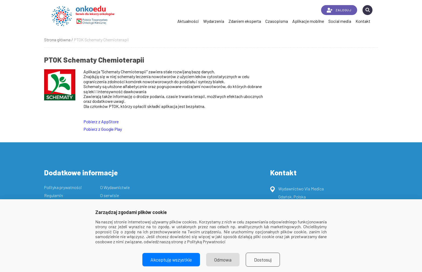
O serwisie (109, 195)
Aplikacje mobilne (308, 21)
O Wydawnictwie (115, 187)
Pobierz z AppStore (101, 121)
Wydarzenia (213, 21)
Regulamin (53, 195)
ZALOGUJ (339, 10)
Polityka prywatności (63, 187)
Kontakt (363, 21)
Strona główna (57, 39)
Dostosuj (263, 260)
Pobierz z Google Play (102, 129)
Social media (339, 21)
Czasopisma (276, 21)
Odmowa (222, 260)
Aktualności (188, 21)
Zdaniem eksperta (244, 21)
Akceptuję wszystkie (171, 260)
